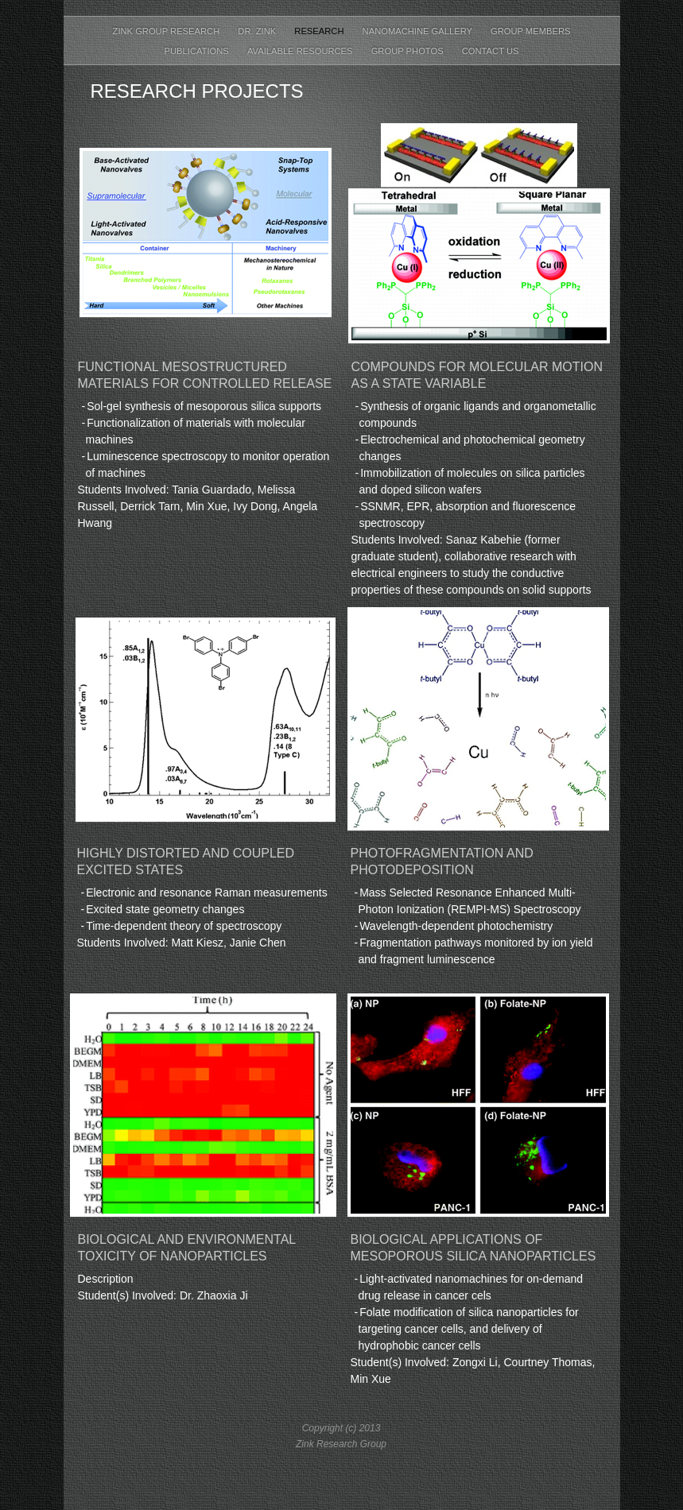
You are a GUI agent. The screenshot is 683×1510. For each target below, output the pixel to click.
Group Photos (408, 51)
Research (320, 31)
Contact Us (490, 51)
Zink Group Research (168, 31)
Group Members (531, 31)
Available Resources (301, 51)
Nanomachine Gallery (419, 31)
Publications (198, 51)
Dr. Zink (258, 31)
